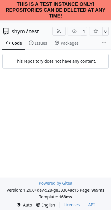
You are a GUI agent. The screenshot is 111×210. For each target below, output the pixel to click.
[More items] (104, 43)
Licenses (72, 204)
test (34, 31)
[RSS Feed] (59, 31)
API (91, 204)
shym (18, 31)
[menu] (24, 205)
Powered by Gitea (55, 183)
